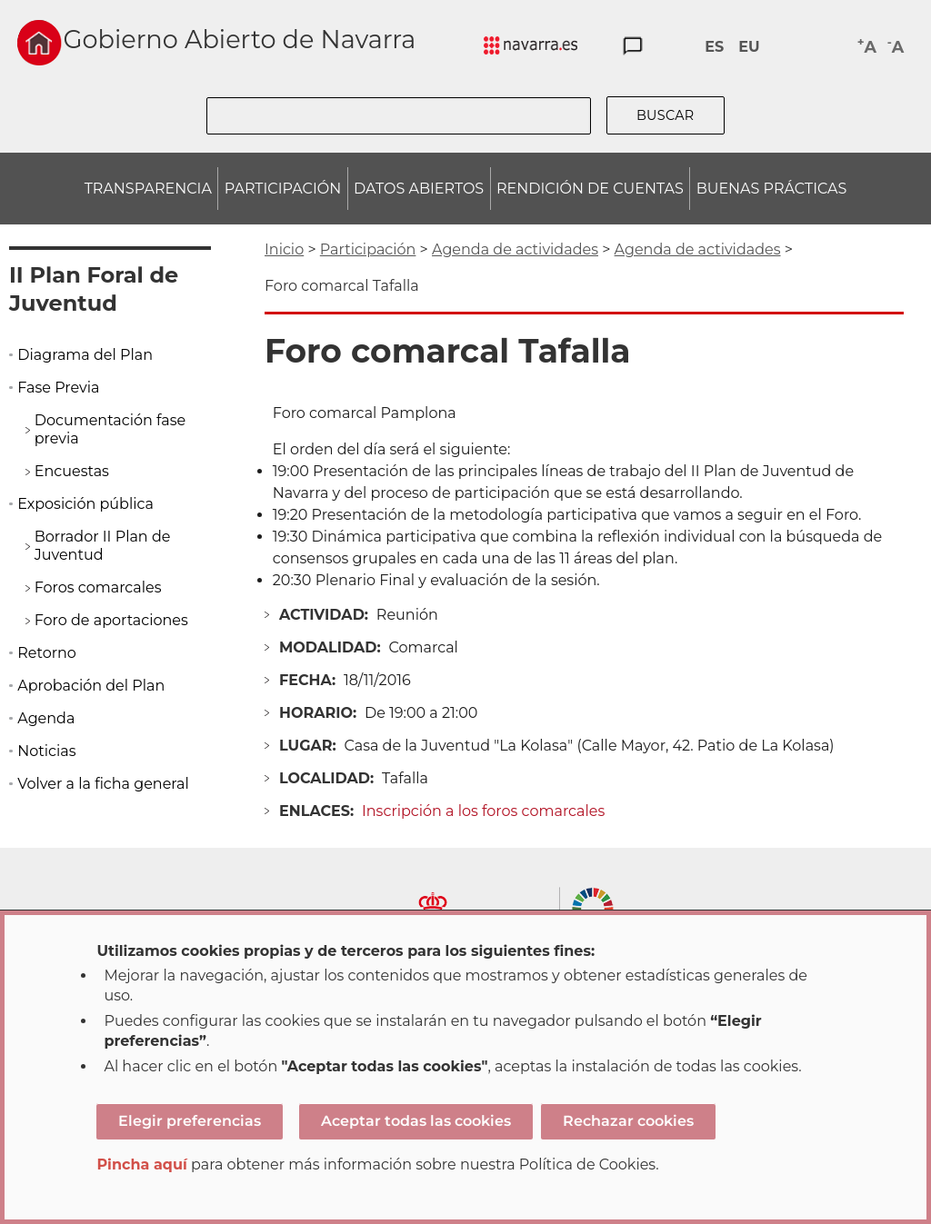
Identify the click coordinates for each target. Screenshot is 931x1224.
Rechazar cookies (628, 1120)
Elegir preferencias (189, 1120)
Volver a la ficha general (103, 783)
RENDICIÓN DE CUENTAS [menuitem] (590, 188)
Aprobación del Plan (91, 685)
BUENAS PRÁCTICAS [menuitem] (771, 188)
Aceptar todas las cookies (416, 1120)
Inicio (284, 249)
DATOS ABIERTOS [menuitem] (419, 188)
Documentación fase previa (110, 429)
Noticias (46, 751)
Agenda (46, 718)
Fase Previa (58, 387)
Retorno (46, 653)
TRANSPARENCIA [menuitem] (148, 188)
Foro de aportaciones (111, 620)
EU (748, 46)
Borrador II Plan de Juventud (103, 545)
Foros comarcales (98, 587)
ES (714, 46)
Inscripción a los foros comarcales (483, 811)
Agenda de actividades (515, 249)
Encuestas (72, 471)
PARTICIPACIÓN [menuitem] (283, 188)
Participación (368, 249)
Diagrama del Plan (85, 354)
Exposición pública (85, 503)
